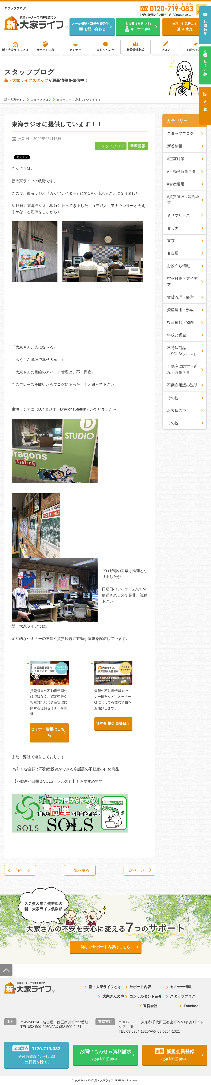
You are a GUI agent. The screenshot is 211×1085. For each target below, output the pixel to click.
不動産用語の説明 (182, 385)
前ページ (23, 870)
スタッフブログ (110, 146)
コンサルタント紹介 (145, 996)
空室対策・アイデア (182, 281)
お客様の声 (176, 410)
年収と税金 (176, 335)
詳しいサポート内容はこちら (105, 947)
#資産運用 (175, 184)
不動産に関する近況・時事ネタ (182, 369)
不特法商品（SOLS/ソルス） (182, 351)
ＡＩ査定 (205, 101)
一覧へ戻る (79, 870)
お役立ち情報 (196, 50)
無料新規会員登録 (111, 723)
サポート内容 (45, 50)
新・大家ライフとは (15, 50)
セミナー (75, 50)
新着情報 (137, 146)
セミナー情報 (181, 987)
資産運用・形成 (180, 310)
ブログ (165, 50)
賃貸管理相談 (135, 50)
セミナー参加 (205, 64)
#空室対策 (175, 159)
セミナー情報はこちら (47, 732)
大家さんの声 (105, 50)
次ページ (136, 870)
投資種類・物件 (180, 322)
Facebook (192, 1006)
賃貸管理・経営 (180, 297)
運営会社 (150, 1006)
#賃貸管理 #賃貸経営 (183, 199)
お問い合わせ (205, 25)
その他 (172, 398)
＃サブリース (178, 215)
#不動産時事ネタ (181, 171)
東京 (171, 241)
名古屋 (172, 253)
